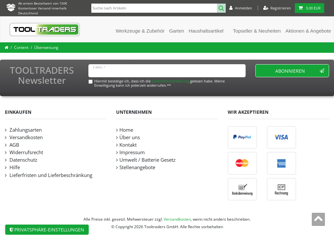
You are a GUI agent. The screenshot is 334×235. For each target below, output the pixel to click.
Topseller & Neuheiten (257, 31)
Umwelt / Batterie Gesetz (147, 159)
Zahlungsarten (25, 129)
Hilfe (14, 167)
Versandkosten (25, 137)
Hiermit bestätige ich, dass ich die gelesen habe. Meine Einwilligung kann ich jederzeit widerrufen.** (159, 83)
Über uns (129, 137)
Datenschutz (22, 159)
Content (21, 47)
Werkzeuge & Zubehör (140, 31)
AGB (13, 144)
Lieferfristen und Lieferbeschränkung (50, 175)
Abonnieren (300, 71)
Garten (176, 31)
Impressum (132, 152)
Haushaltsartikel (206, 31)
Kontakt (128, 144)
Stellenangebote (137, 167)
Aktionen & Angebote (308, 31)
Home (126, 129)
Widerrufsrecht (25, 152)
